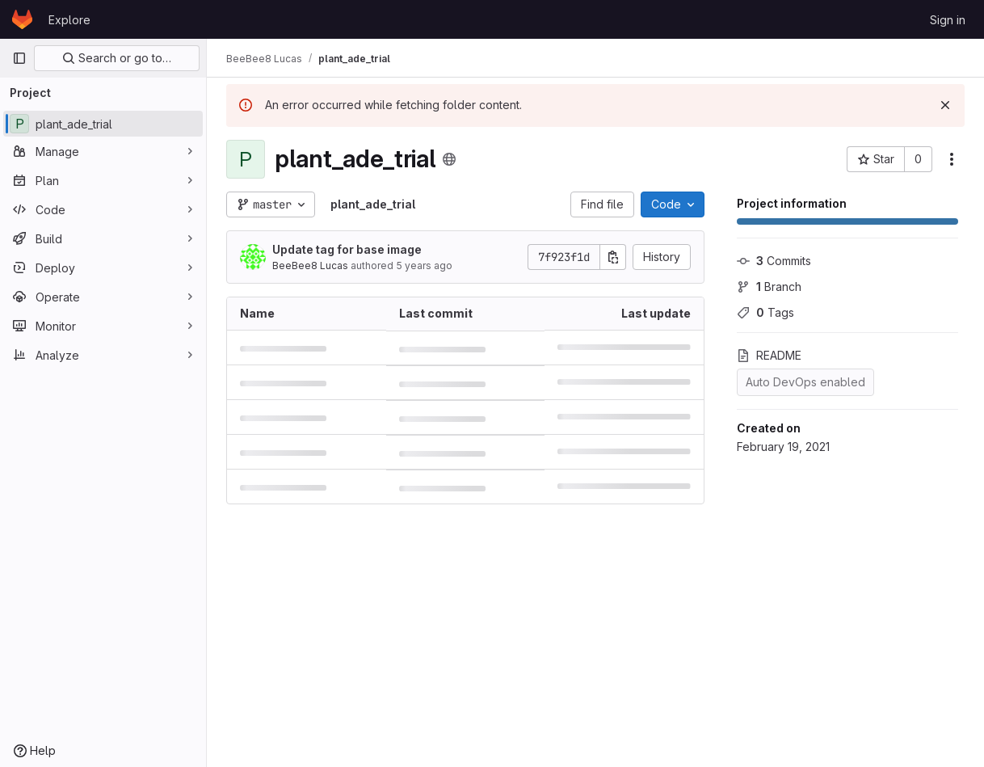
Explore (69, 20)
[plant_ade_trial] (103, 124)
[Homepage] (22, 19)
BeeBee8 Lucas (310, 265)
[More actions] (952, 159)
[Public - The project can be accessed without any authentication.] (449, 159)
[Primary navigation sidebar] (19, 58)
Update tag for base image (347, 249)
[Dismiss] (945, 105)
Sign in (947, 20)
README (769, 355)
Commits (774, 261)
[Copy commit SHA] (613, 257)
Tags (765, 312)
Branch (769, 286)
